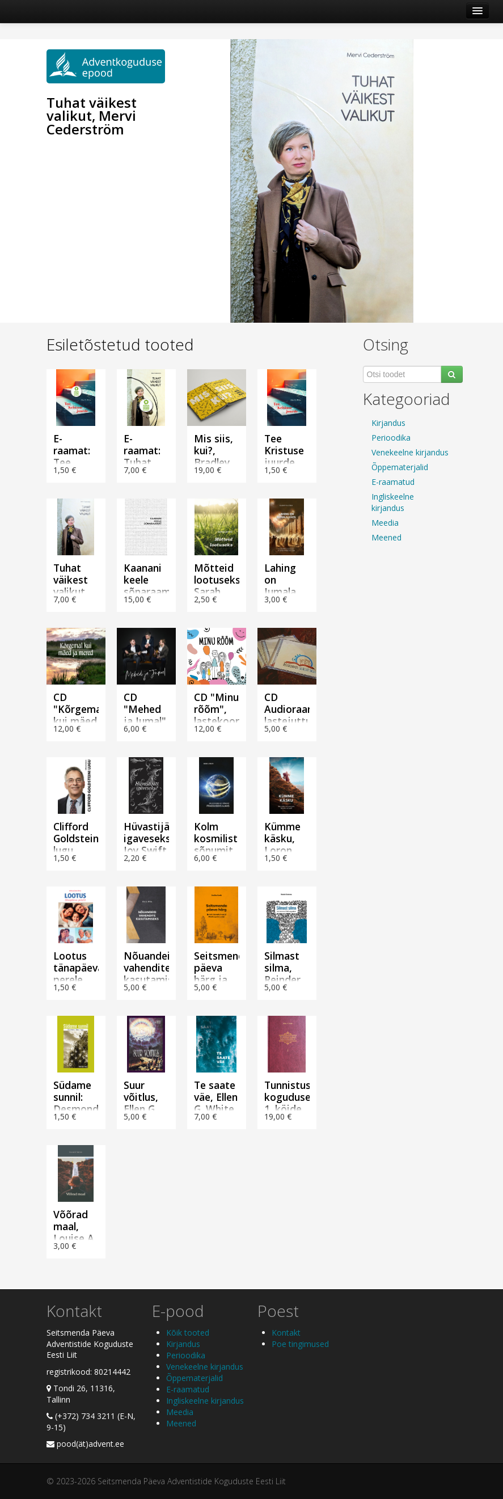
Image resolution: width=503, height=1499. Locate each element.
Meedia (385, 522)
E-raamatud (393, 481)
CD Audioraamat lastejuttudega (299, 709)
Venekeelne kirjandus (410, 452)
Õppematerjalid (399, 467)
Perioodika (391, 437)
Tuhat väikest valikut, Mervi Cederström (92, 116)
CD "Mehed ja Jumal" (145, 709)
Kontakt (286, 1332)
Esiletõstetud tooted (120, 344)
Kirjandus (388, 422)
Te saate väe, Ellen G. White (216, 1097)
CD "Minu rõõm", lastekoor (216, 709)
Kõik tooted (187, 1332)
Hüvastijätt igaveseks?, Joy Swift (151, 838)
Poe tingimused (300, 1343)
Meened (386, 537)
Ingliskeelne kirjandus (392, 502)
